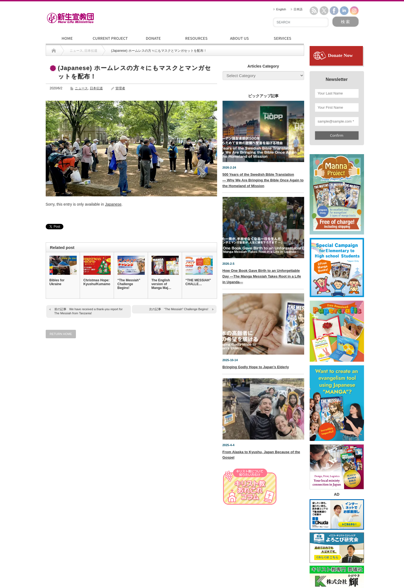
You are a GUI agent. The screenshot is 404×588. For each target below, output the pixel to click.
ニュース (81, 88)
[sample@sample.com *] (337, 121)
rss (314, 10)
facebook (334, 10)
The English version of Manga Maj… (161, 284)
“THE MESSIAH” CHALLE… (198, 282)
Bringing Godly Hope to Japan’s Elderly (256, 367)
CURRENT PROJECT (110, 38)
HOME (67, 38)
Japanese (113, 204)
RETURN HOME (61, 334)
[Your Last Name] (337, 93)
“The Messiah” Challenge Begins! (129, 284)
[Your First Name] (337, 107)
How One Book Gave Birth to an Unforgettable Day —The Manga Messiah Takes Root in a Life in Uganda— (262, 276)
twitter (324, 10)
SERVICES (282, 38)
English (279, 9)
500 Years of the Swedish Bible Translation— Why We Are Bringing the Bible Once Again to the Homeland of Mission (263, 180)
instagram (354, 10)
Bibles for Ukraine (57, 282)
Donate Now (338, 55)
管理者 (120, 88)
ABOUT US (239, 38)
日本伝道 (96, 88)
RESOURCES (196, 38)
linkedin (344, 10)
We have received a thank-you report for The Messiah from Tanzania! (88, 311)
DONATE (153, 38)
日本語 (297, 9)
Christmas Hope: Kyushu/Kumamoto (97, 282)
